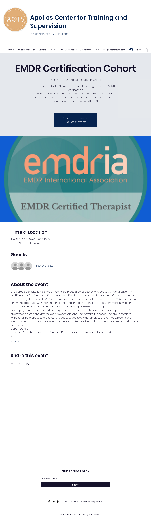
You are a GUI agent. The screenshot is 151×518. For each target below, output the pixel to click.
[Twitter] (53, 501)
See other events (75, 122)
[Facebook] (49, 501)
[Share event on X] (19, 364)
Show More (17, 341)
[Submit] (75, 484)
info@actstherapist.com (114, 49)
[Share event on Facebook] (12, 364)
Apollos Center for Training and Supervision (78, 21)
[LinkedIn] (58, 501)
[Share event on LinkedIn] (27, 364)
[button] (146, 49)
